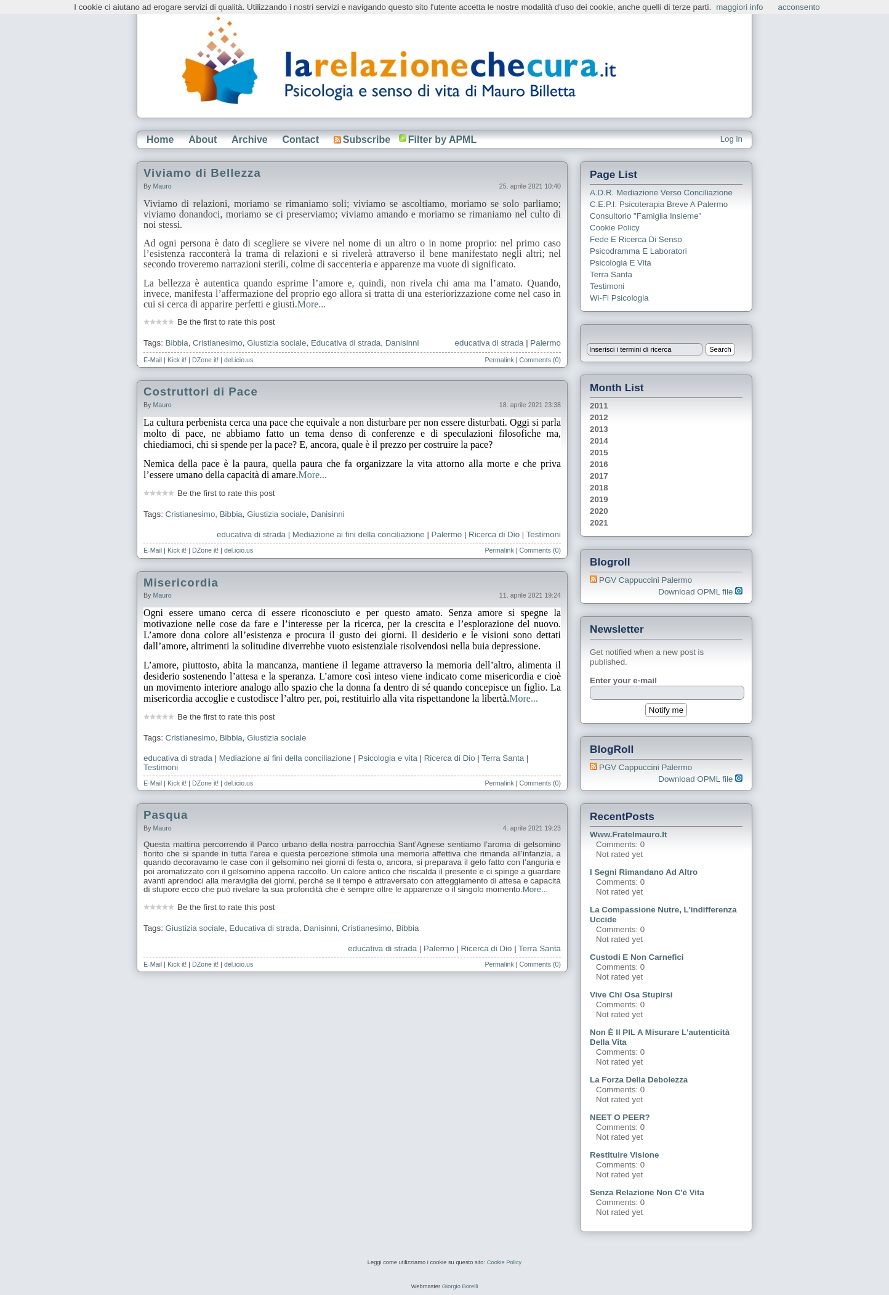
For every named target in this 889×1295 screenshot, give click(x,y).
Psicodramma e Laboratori (638, 251)
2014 (599, 440)
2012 (599, 417)
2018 (599, 487)
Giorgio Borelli (460, 1286)
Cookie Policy (615, 227)
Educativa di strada (345, 342)
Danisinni (402, 342)
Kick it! (177, 359)
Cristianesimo (218, 342)
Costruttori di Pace (200, 391)
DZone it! (205, 359)
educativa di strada (489, 342)
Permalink (499, 359)
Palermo (545, 342)
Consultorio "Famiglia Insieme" (645, 216)
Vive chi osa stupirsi (631, 994)
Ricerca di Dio (494, 534)
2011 (599, 405)
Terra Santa (502, 758)
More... (311, 304)
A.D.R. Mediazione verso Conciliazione (661, 192)
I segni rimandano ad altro (644, 872)
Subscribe (362, 139)
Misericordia (181, 582)
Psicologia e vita (387, 758)
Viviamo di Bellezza (202, 172)
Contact (300, 139)
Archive (249, 139)
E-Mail (152, 359)
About (202, 139)
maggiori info (739, 7)
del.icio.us (238, 359)
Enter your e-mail (623, 680)
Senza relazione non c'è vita (647, 1192)
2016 (599, 464)
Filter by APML (442, 139)
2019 (599, 499)
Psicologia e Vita (620, 262)
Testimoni (543, 534)
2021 (599, 522)
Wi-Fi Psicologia (619, 297)
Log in (731, 139)
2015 (599, 452)
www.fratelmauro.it (628, 834)
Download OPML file (700, 591)
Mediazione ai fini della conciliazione (358, 534)
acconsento (799, 7)
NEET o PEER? (620, 1117)
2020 (599, 511)
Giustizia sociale (276, 342)
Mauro (162, 186)
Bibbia (177, 342)
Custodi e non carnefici (637, 957)
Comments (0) (540, 359)
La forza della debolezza (639, 1079)
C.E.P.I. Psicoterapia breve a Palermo (659, 204)
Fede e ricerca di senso (636, 239)
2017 (599, 476)
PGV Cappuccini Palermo (645, 580)
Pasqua (165, 814)
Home (160, 139)
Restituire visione (624, 1154)
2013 (599, 429)
